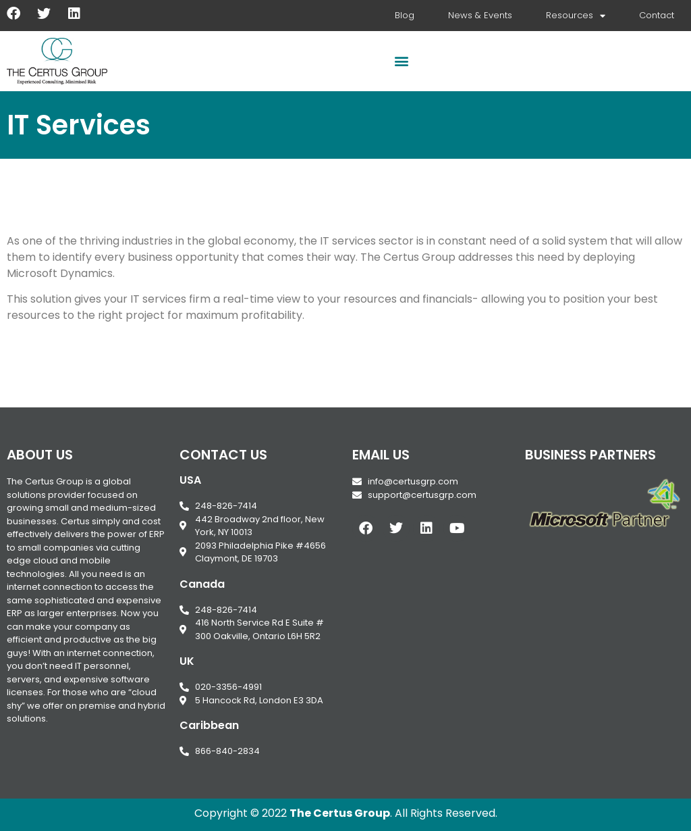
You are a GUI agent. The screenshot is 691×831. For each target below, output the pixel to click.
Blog (404, 15)
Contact (656, 15)
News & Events (480, 15)
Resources (575, 16)
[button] (401, 61)
